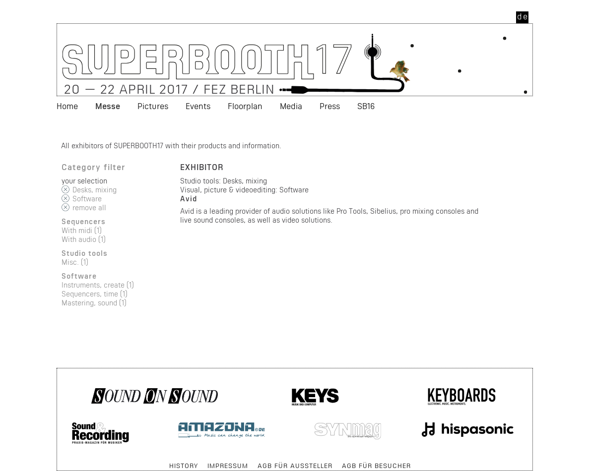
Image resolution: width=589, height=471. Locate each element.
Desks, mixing (94, 189)
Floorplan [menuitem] (245, 106)
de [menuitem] (522, 16)
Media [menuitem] (291, 106)
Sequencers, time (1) (95, 294)
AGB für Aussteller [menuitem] (295, 466)
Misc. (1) (75, 262)
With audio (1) (84, 239)
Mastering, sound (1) (94, 302)
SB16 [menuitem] (366, 106)
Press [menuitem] (330, 106)
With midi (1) (82, 230)
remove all (89, 207)
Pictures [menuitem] (152, 106)
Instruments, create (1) (98, 285)
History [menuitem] (183, 466)
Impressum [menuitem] (227, 466)
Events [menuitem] (198, 106)
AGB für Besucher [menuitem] (376, 466)
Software (87, 198)
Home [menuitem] (67, 106)
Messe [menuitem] (107, 106)
